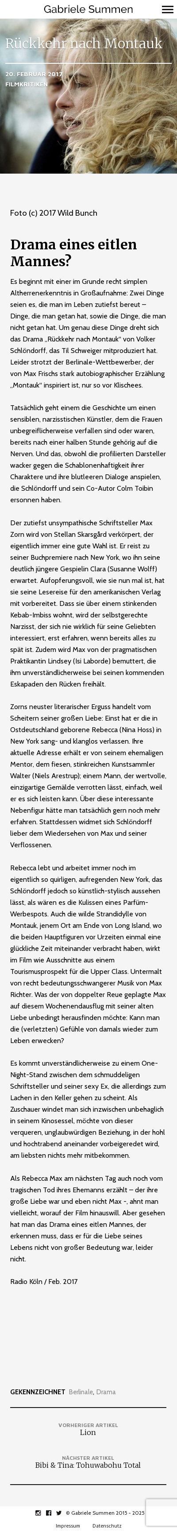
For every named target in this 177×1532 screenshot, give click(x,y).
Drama (106, 1392)
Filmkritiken (26, 84)
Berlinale (81, 1392)
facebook (53, 1513)
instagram (42, 1513)
